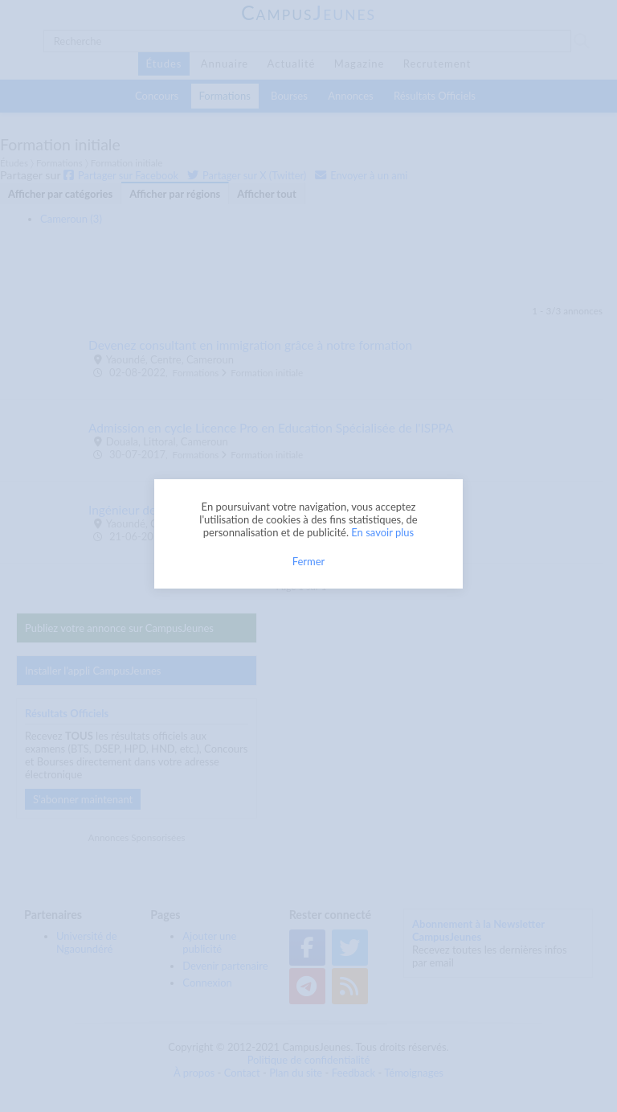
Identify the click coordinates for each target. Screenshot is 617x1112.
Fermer (308, 561)
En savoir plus (382, 532)
